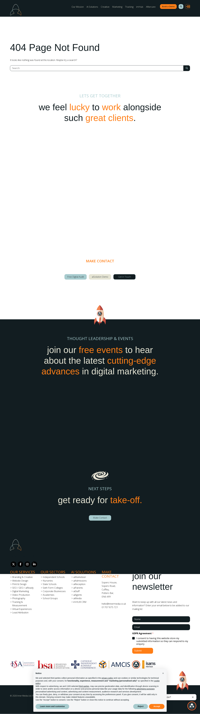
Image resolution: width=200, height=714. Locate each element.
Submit (138, 650)
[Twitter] (13, 564)
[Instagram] (27, 564)
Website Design (20, 580)
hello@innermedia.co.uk (114, 603)
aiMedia (77, 598)
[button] (181, 6)
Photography (18, 598)
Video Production (21, 594)
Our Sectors (53, 571)
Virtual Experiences (22, 609)
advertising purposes (145, 689)
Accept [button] (156, 706)
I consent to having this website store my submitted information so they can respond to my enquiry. (162, 641)
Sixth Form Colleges (53, 587)
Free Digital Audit (75, 276)
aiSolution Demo (100, 276)
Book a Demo (168, 6)
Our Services (22, 571)
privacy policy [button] (107, 678)
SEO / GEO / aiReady (23, 587)
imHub (139, 6)
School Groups (50, 598)
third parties (84, 686)
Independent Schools (54, 577)
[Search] (96, 68)
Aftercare (151, 6)
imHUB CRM (79, 601)
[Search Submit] (186, 68)
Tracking (129, 6)
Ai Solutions (92, 6)
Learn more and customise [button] (52, 706)
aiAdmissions (80, 580)
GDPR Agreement (142, 633)
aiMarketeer (79, 577)
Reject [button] (140, 706)
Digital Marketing (20, 591)
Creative (105, 6)
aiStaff (76, 591)
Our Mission (78, 6)
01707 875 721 (110, 607)
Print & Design (19, 584)
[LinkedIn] (34, 564)
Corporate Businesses (54, 591)
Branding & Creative (22, 577)
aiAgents (77, 594)
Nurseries (48, 580)
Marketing (117, 6)
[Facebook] (20, 564)
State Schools (50, 584)
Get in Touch (124, 276)
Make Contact (100, 517)
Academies (48, 594)
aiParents (78, 587)
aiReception (79, 584)
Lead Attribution (20, 612)
